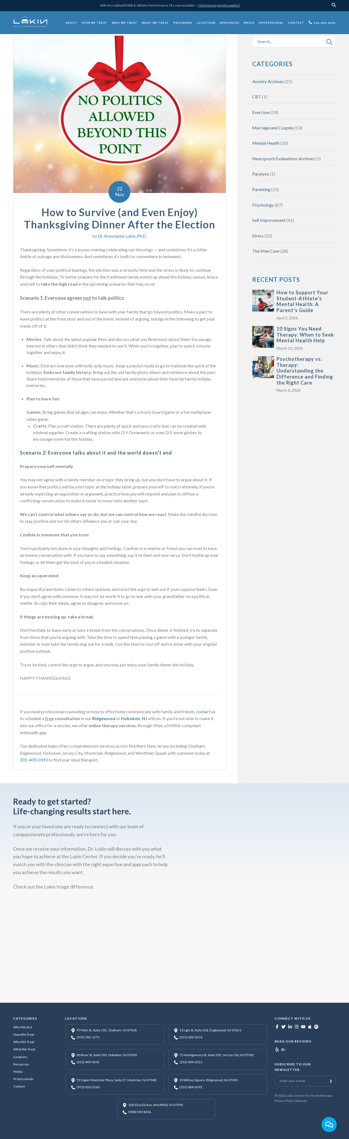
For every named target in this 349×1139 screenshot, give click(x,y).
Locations (20, 1057)
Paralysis (260, 173)
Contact (19, 1086)
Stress (258, 235)
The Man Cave (265, 250)
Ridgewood (103, 718)
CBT (256, 96)
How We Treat (23, 1034)
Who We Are (22, 1027)
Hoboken (130, 718)
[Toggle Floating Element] (329, 1124)
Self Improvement (268, 220)
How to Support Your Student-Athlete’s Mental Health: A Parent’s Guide (302, 301)
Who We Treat (23, 1042)
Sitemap (301, 1101)
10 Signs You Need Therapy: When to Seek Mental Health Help (305, 334)
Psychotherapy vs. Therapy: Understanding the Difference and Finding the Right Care (304, 370)
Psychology (263, 204)
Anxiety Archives (268, 81)
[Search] (334, 6)
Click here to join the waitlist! (219, 5)
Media (18, 1071)
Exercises (261, 112)
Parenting (261, 189)
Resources (21, 1064)
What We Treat (24, 1049)
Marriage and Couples (273, 127)
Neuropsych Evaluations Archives (283, 158)
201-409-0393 (34, 759)
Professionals (23, 1079)
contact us (205, 711)
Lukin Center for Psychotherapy (309, 1095)
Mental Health (265, 143)
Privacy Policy (284, 1101)
